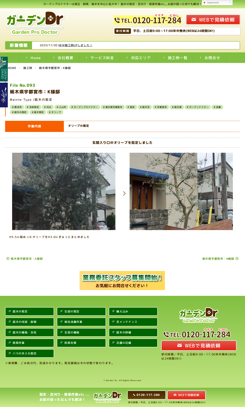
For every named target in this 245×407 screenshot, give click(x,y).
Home (36, 57)
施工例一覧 (178, 57)
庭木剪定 (39, 112)
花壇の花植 (123, 343)
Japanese (211, 2)
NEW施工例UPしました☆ (90, 45)
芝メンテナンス (126, 322)
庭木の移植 (123, 332)
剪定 (132, 107)
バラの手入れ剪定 (25, 353)
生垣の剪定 (71, 311)
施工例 (27, 68)
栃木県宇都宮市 (114, 107)
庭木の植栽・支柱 (25, 332)
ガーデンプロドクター (86, 107)
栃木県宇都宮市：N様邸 (218, 259)
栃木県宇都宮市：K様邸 (55, 68)
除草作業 (19, 343)
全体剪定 (34, 107)
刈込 (48, 107)
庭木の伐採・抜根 (25, 322)
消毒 (218, 107)
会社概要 (65, 57)
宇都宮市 (162, 107)
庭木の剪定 (20, 112)
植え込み (122, 311)
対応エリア (141, 57)
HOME (12, 68)
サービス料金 (102, 57)
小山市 (62, 107)
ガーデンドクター (198, 107)
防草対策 (70, 343)
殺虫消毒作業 (73, 322)
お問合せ (212, 57)
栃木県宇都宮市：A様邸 (27, 259)
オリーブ (56, 112)
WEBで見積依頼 (217, 19)
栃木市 (146, 107)
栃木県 (178, 107)
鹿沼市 (18, 107)
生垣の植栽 (71, 332)
